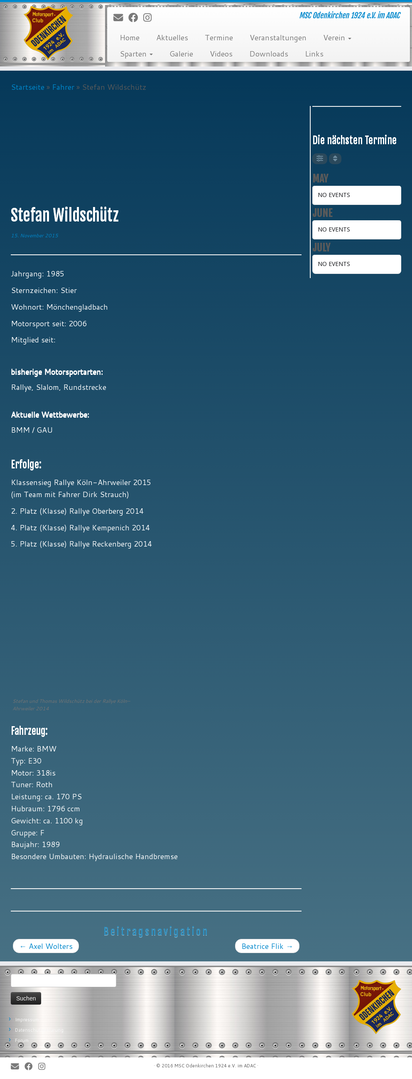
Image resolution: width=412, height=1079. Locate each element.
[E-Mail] (120, 18)
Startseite (27, 86)
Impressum (27, 1019)
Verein (337, 37)
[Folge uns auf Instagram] (150, 18)
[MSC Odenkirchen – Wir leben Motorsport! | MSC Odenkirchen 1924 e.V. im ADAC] (48, 33)
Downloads (268, 53)
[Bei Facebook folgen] (135, 18)
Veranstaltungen (278, 37)
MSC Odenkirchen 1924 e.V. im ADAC (215, 1065)
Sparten (136, 53)
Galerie (181, 53)
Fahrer (63, 86)
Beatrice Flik (267, 946)
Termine (219, 37)
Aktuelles (172, 37)
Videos (221, 53)
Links (314, 53)
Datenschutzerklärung (39, 1030)
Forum (22, 1040)
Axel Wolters (46, 946)
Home (130, 37)
